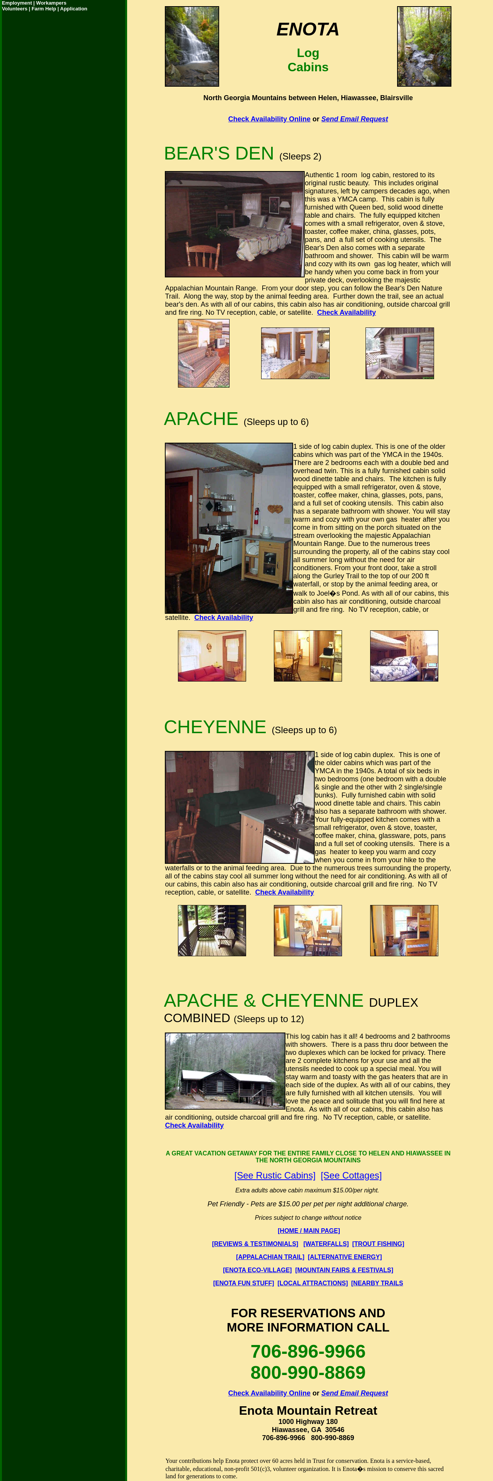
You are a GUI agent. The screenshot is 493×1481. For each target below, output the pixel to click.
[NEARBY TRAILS (377, 1283)
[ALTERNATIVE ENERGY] (345, 1257)
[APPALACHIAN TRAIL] (270, 1257)
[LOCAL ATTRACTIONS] (313, 1283)
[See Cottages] (351, 1175)
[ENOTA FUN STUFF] (243, 1283)
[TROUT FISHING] (378, 1244)
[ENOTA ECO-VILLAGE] (257, 1270)
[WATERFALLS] (326, 1244)
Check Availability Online (269, 119)
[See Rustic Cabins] (275, 1175)
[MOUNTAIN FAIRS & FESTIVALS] (344, 1270)
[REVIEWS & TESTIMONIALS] (255, 1244)
